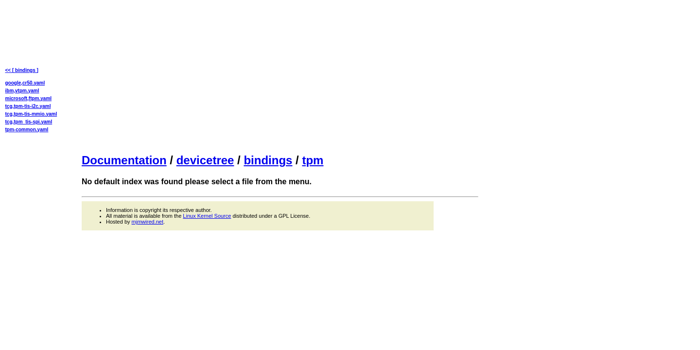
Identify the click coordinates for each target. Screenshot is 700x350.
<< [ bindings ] (21, 70)
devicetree (205, 160)
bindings (268, 160)
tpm (312, 160)
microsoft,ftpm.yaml (28, 98)
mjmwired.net (147, 222)
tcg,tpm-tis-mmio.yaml (31, 114)
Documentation (124, 160)
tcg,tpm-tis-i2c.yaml (28, 106)
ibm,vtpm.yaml (22, 90)
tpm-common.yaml (27, 129)
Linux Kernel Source (207, 216)
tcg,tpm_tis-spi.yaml (28, 121)
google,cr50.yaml (25, 83)
